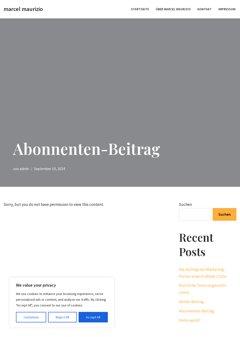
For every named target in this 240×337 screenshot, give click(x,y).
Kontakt (204, 9)
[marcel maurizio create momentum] (23, 9)
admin (24, 168)
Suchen (185, 204)
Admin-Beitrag (191, 301)
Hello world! (189, 320)
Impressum (226, 9)
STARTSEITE (140, 9)
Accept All (93, 317)
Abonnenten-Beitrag (196, 311)
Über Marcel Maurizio (173, 9)
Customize (31, 317)
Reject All (62, 317)
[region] (62, 302)
